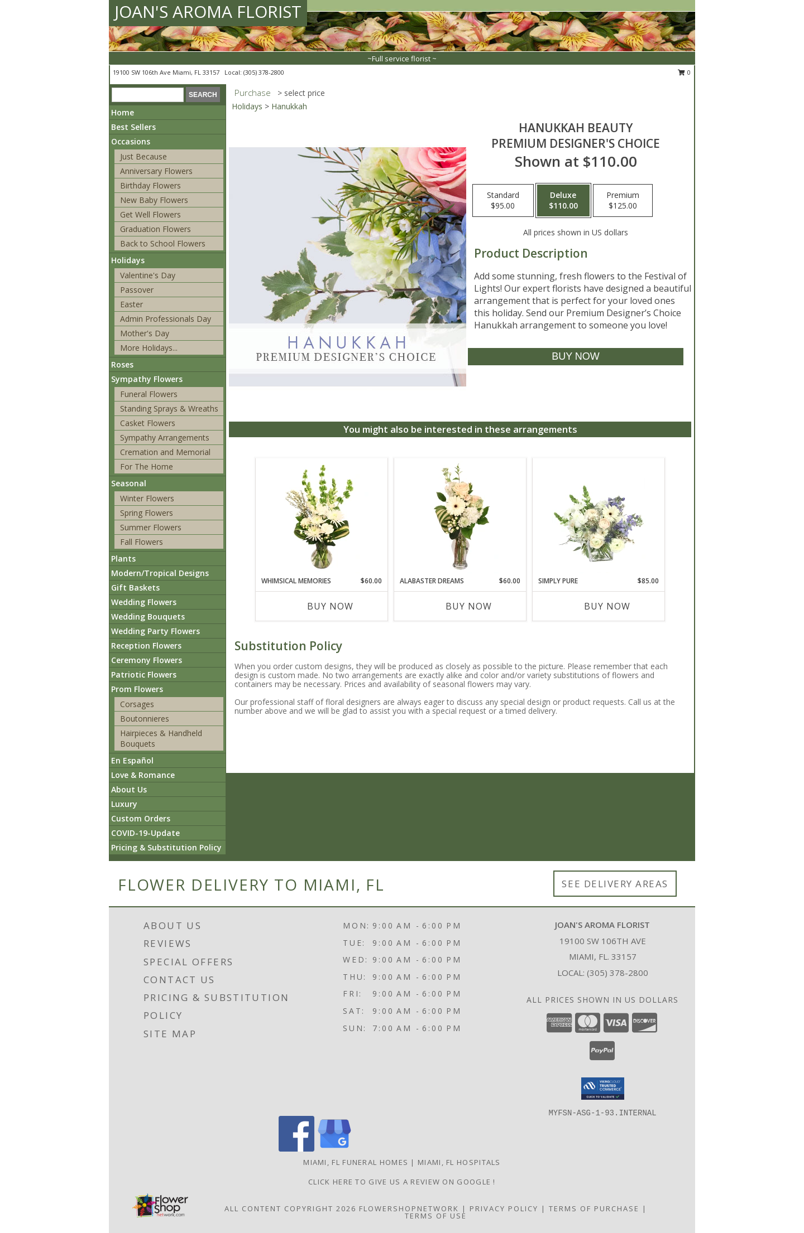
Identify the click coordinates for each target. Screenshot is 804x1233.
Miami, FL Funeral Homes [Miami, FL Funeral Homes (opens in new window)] (355, 1162)
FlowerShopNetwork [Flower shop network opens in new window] (409, 1208)
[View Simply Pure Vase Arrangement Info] (598, 517)
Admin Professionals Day (165, 318)
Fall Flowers (141, 541)
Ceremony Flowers (146, 660)
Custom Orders (140, 818)
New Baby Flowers (154, 200)
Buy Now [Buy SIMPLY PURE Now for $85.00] (607, 606)
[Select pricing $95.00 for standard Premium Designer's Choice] (503, 201)
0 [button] (684, 72)
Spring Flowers (146, 512)
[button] (602, 1088)
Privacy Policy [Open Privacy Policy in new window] (504, 1208)
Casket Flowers (147, 423)
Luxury (124, 804)
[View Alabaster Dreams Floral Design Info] (460, 517)
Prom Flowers (137, 689)
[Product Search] (148, 95)
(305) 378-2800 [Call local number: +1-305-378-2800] (263, 72)
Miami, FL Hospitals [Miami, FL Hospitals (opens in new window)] (459, 1162)
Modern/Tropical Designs (160, 573)
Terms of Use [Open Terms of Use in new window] (436, 1216)
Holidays (128, 260)
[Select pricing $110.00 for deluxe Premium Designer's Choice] (563, 201)
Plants (123, 558)
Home (122, 112)
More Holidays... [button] (149, 347)
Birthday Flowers (150, 185)
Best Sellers (133, 127)
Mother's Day (144, 333)
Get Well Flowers (150, 214)
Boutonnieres (144, 718)
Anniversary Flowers (156, 171)
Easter (131, 304)
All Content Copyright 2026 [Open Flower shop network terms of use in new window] (290, 1208)
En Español (132, 760)
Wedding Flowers (143, 602)
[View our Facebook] (296, 1148)
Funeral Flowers (149, 394)
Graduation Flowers (155, 229)
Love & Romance (143, 775)
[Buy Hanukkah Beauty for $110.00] (575, 356)
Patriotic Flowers (143, 674)
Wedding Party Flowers (155, 631)
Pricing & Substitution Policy (166, 847)
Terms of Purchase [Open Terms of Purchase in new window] (594, 1208)
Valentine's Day (147, 275)
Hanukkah (289, 106)
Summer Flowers (150, 527)
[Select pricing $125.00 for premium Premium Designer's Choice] (623, 201)
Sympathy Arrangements (164, 437)
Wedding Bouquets (148, 616)
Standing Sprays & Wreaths (169, 408)
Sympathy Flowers (147, 379)
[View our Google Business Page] (334, 1148)
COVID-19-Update (145, 833)
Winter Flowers (147, 498)
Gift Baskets (135, 587)
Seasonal (128, 483)
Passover (137, 289)
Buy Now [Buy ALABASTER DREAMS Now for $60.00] (469, 606)
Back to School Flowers (162, 243)
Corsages (137, 704)
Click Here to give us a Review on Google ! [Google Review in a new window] (402, 1182)
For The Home (146, 466)
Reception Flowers (146, 645)
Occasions (130, 141)
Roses (122, 364)
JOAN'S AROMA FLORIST (208, 11)
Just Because (143, 156)
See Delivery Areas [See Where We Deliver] (615, 883)
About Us (129, 789)
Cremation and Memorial (165, 452)
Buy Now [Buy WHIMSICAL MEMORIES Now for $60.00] (330, 606)
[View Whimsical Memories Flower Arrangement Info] (321, 517)
